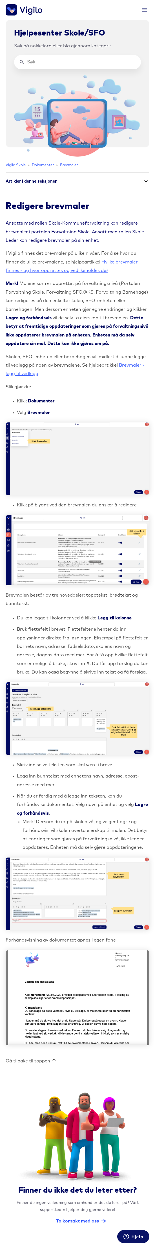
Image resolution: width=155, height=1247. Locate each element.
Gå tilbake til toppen (31, 1060)
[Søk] (77, 62)
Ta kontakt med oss (77, 1221)
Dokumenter (43, 165)
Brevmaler (69, 165)
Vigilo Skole (16, 165)
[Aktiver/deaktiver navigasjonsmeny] (144, 10)
